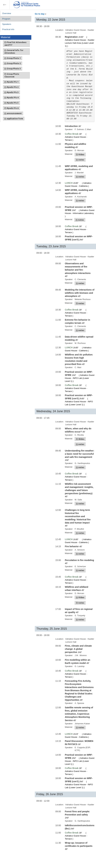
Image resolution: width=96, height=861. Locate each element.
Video (80, 154)
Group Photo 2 (12, 63)
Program (6, 19)
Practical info (8, 29)
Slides (80, 439)
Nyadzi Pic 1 (11, 82)
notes (80, 160)
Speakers (6, 24)
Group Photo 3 (12, 69)
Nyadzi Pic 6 (11, 108)
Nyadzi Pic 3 (11, 92)
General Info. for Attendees (13, 51)
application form (13, 119)
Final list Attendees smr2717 (15, 43)
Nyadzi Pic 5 (11, 103)
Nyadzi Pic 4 (11, 98)
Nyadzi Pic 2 (11, 87)
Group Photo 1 (12, 58)
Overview (6, 13)
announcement (13, 113)
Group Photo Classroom (11, 75)
